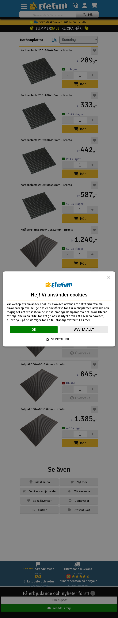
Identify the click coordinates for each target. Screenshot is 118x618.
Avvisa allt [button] (84, 330)
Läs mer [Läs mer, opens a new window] (84, 320)
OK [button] (34, 330)
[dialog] (59, 308)
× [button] (109, 278)
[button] (59, 339)
